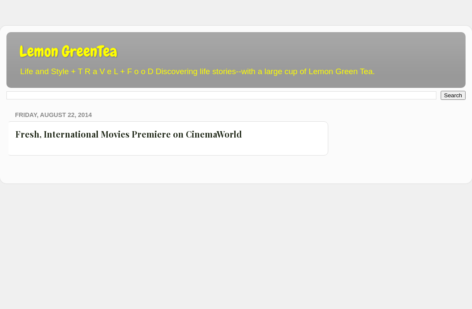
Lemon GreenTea (68, 51)
